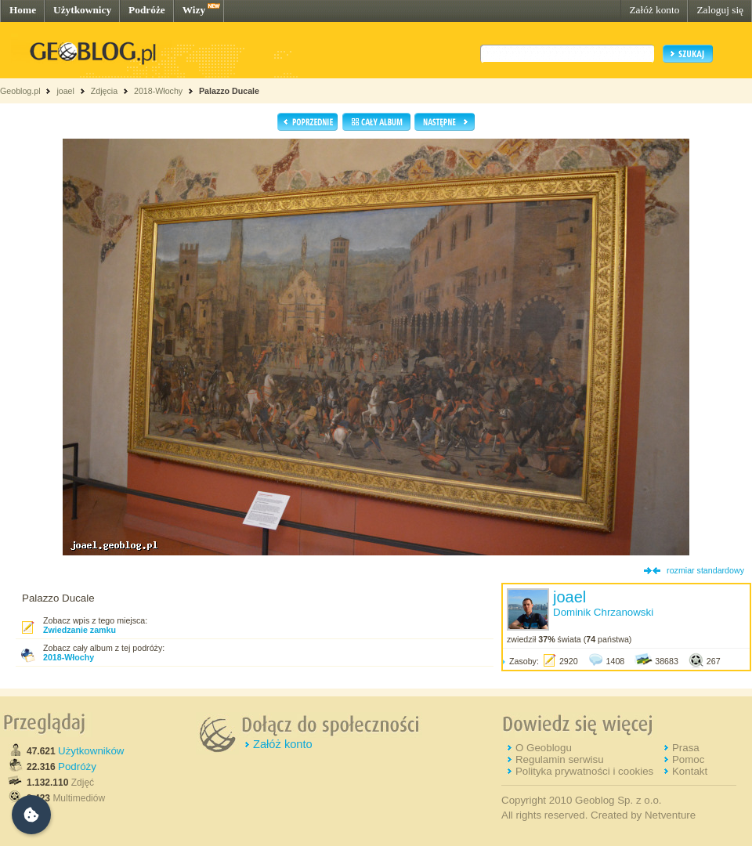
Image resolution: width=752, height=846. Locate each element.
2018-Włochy (158, 91)
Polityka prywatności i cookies (584, 771)
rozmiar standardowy (705, 570)
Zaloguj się (719, 10)
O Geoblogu (543, 748)
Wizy (194, 10)
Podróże (146, 10)
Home (22, 10)
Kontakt (689, 771)
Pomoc (688, 759)
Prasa (686, 748)
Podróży (77, 766)
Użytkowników (91, 751)
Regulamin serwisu (559, 759)
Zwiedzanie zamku (79, 629)
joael (65, 91)
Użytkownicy (82, 10)
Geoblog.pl (20, 91)
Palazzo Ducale (229, 91)
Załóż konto (654, 10)
